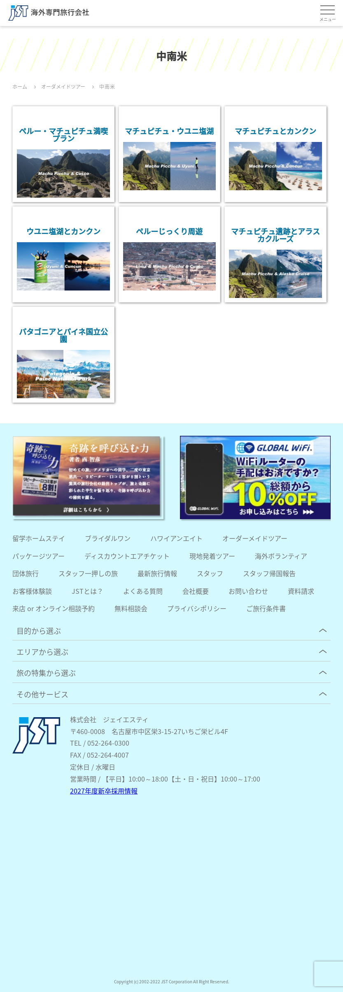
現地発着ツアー (212, 556)
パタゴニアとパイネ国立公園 (63, 335)
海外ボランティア (281, 556)
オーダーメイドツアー (254, 538)
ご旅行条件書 (266, 608)
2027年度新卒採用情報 (104, 791)
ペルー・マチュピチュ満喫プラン (63, 134)
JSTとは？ (87, 591)
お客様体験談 (32, 591)
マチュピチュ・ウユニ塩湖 (169, 130)
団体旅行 (25, 573)
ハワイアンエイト (176, 538)
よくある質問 (143, 591)
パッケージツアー (38, 556)
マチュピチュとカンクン (275, 130)
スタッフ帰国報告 (269, 573)
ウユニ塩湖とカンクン (63, 231)
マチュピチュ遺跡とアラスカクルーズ (275, 235)
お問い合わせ (248, 591)
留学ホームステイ (38, 538)
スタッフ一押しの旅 (88, 573)
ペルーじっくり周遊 (169, 231)
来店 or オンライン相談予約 (53, 608)
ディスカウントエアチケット (127, 556)
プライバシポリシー (196, 608)
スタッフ (210, 573)
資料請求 (301, 591)
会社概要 (195, 591)
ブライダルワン (108, 538)
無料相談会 (130, 608)
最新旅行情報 (157, 573)
